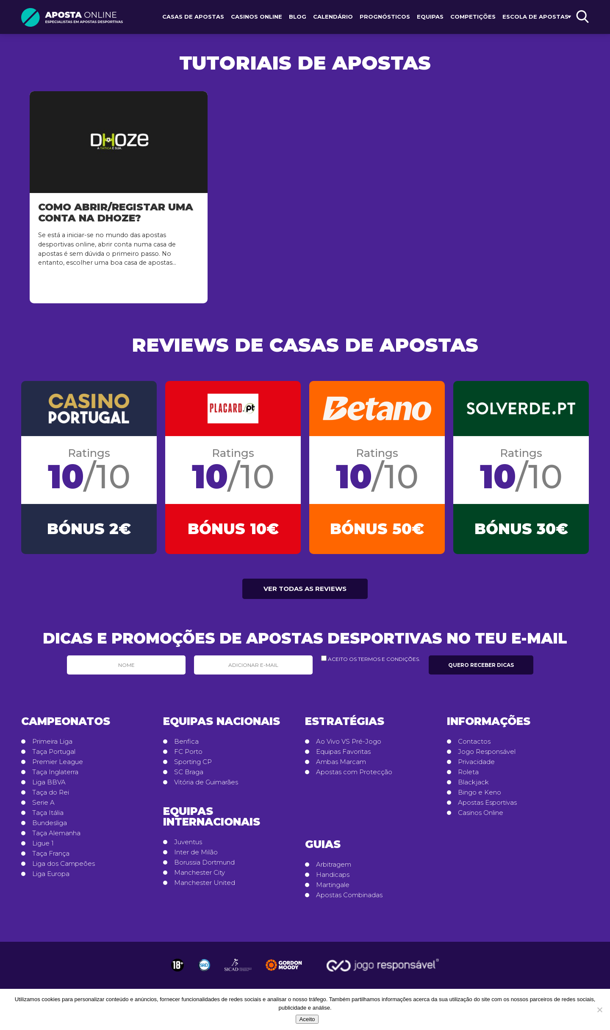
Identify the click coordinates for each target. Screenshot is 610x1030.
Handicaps (332, 878)
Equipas (430, 16)
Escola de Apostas (535, 16)
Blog (297, 16)
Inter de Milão (196, 855)
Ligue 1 (43, 847)
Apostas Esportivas (487, 806)
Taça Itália (48, 816)
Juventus (188, 845)
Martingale (332, 888)
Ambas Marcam (341, 765)
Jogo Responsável (487, 755)
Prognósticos (385, 16)
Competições (473, 16)
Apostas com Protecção (354, 775)
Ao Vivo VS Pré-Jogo (348, 745)
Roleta (468, 775)
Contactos (474, 745)
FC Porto (188, 755)
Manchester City (199, 876)
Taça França (50, 857)
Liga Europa (50, 877)
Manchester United (204, 886)
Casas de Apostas (193, 16)
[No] (599, 1009)
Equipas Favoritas (343, 755)
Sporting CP (193, 765)
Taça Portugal (53, 755)
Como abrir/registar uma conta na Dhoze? (115, 212)
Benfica (186, 745)
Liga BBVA (49, 785)
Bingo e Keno (479, 796)
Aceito (307, 1019)
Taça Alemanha (56, 836)
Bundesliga (49, 826)
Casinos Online (256, 16)
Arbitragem (333, 868)
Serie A (43, 806)
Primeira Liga (52, 745)
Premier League (57, 765)
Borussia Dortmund (204, 866)
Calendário (333, 16)
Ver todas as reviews (305, 592)
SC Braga (188, 775)
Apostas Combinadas (349, 898)
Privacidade (476, 765)
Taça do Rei (50, 796)
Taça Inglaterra (55, 775)
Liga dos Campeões (63, 867)
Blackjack (473, 785)
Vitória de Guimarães (206, 785)
